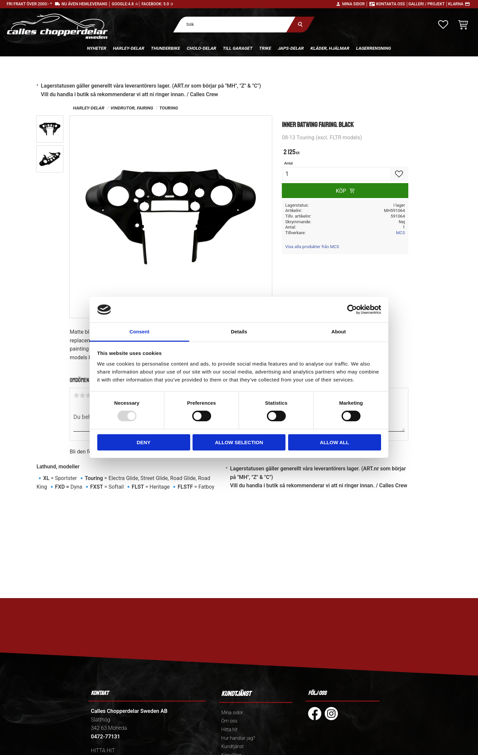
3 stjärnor (88, 395)
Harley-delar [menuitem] (128, 48)
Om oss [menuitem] (229, 721)
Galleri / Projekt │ (428, 4)
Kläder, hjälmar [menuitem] (329, 48)
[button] (443, 25)
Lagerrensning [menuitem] (373, 48)
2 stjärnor (82, 395)
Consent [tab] (139, 331)
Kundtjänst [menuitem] (232, 746)
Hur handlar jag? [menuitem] (238, 738)
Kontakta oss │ (392, 4)
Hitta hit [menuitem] (229, 729)
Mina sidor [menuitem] (232, 713)
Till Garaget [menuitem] (237, 48)
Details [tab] (239, 331)
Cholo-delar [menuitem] (201, 48)
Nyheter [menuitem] (96, 48)
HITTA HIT (103, 750)
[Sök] (300, 24)
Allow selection (239, 442)
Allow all (334, 442)
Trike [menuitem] (265, 48)
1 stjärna (76, 395)
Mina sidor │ (355, 4)
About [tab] (338, 331)
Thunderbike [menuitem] (165, 48)
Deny (144, 442)
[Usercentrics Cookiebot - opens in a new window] (352, 309)
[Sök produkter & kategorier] (234, 24)
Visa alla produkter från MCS (312, 246)
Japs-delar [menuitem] (291, 48)
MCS (400, 232)
